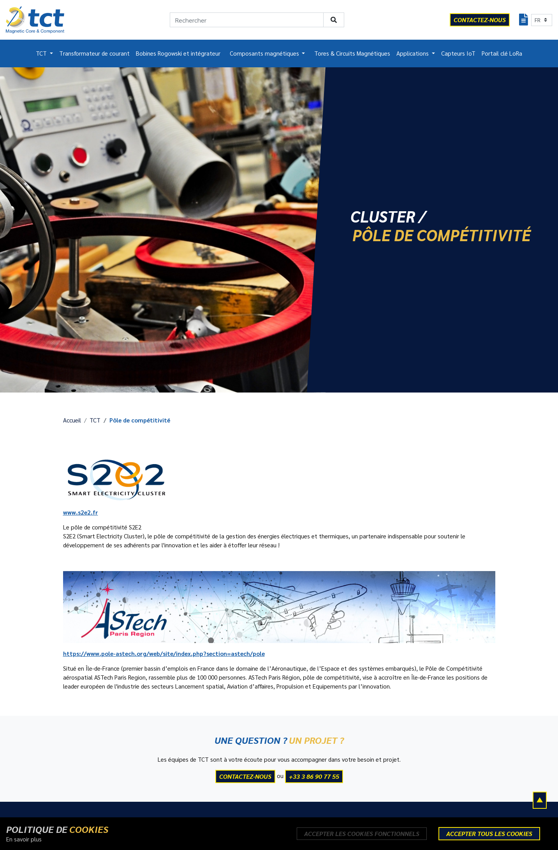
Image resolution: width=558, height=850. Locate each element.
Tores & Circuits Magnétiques (352, 53)
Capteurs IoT (458, 53)
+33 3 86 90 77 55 (314, 776)
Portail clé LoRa (502, 53)
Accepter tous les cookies (489, 833)
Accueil (72, 420)
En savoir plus (24, 839)
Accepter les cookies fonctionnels (361, 833)
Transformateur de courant (94, 53)
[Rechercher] (247, 19)
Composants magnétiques (265, 53)
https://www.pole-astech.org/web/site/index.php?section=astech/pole (164, 653)
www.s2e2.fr (80, 512)
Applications (413, 53)
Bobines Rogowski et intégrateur (178, 53)
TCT (42, 53)
